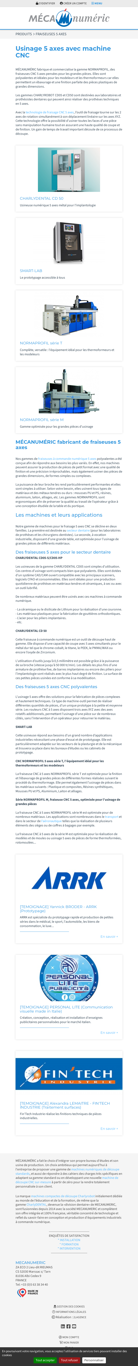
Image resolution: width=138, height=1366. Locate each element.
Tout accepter (45, 1360)
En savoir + (109, 937)
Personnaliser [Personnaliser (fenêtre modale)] (94, 1360)
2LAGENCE (79, 1317)
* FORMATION (69, 1244)
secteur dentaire (78, 530)
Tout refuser (69, 1360)
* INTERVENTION (69, 1248)
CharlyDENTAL (36, 1204)
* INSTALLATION (69, 1240)
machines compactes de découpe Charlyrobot (63, 1196)
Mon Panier (69, 1343)
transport (112, 816)
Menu (96, 3)
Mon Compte (69, 1337)
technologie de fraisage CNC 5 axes (49, 112)
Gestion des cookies (69, 1307)
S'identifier (45, 3)
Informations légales (69, 1312)
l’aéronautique (51, 821)
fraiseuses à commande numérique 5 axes (67, 459)
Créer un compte (73, 3)
